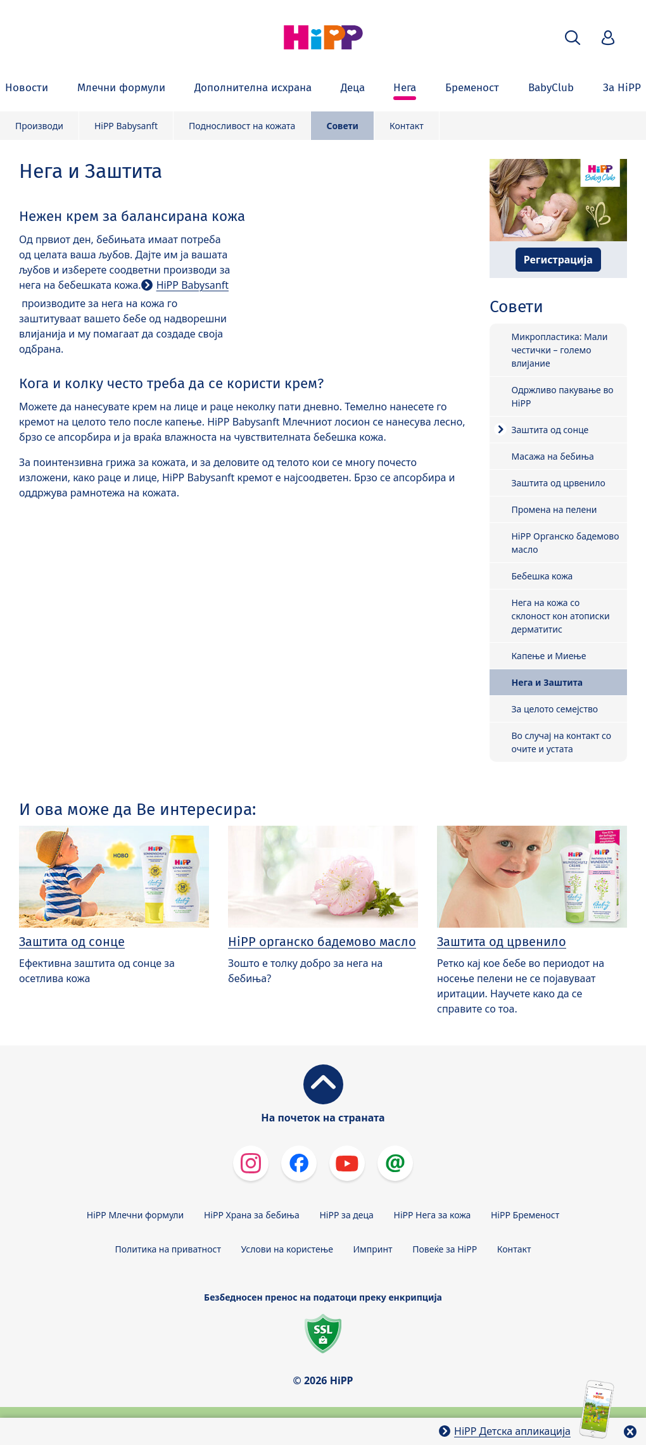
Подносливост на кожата (242, 126)
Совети (342, 126)
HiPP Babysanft (126, 126)
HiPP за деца (347, 1215)
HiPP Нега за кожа (432, 1215)
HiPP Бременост (525, 1215)
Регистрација (558, 260)
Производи (39, 126)
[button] (572, 37)
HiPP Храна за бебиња (252, 1215)
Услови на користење (287, 1249)
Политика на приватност (168, 1249)
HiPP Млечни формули (135, 1215)
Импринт (373, 1249)
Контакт (407, 126)
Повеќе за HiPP (444, 1249)
